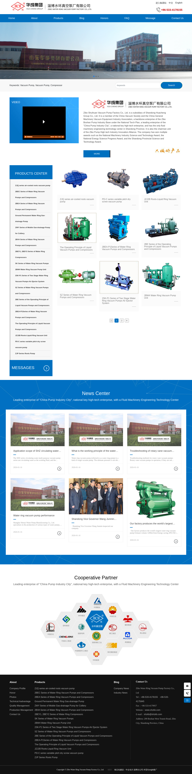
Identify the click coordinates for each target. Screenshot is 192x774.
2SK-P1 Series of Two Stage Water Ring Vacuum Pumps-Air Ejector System (118, 300)
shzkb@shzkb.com (153, 714)
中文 (171, 3)
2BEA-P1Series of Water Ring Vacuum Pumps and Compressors (118, 248)
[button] (93, 76)
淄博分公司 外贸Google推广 (145, 770)
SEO (110, 770)
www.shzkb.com (152, 710)
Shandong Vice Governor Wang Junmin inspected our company (93, 520)
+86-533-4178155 (171, 9)
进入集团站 (161, 3)
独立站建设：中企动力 (124, 770)
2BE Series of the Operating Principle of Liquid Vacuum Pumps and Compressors (160, 246)
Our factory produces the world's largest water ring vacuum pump (151, 525)
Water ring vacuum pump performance (33, 515)
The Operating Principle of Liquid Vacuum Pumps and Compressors (76, 248)
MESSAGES (23, 367)
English (178, 3)
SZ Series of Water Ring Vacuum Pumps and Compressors (75, 296)
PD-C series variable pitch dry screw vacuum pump (116, 200)
